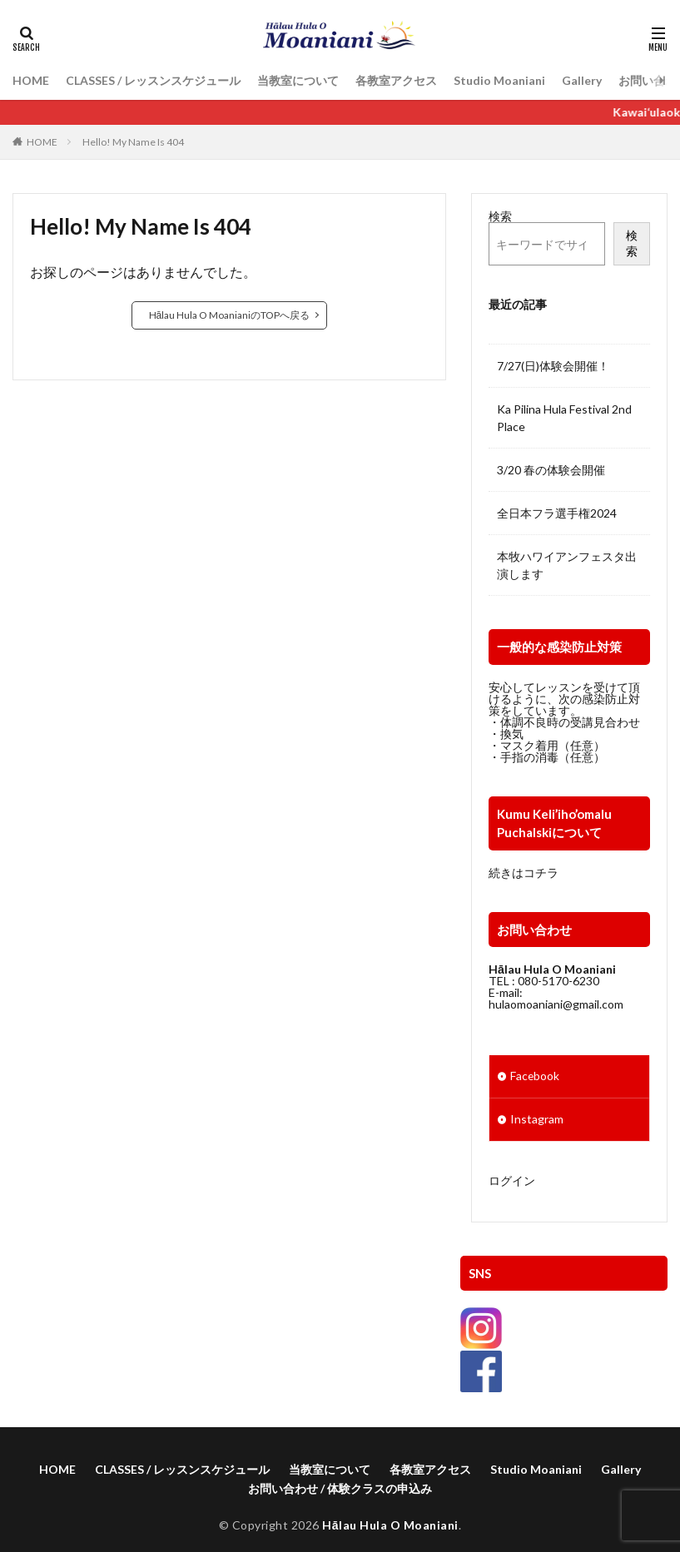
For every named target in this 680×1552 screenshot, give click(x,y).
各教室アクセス (396, 80)
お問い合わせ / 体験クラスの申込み (340, 1491)
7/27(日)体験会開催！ (553, 366)
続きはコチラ (523, 872)
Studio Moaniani (499, 80)
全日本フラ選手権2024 (557, 513)
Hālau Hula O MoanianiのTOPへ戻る (229, 315)
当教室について (298, 80)
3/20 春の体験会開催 (551, 470)
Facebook (535, 1076)
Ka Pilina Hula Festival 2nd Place (564, 418)
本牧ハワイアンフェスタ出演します (567, 565)
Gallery (582, 80)
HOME (30, 80)
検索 (500, 216)
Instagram (536, 1120)
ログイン (512, 1180)
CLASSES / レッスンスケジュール (153, 80)
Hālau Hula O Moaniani (390, 1527)
